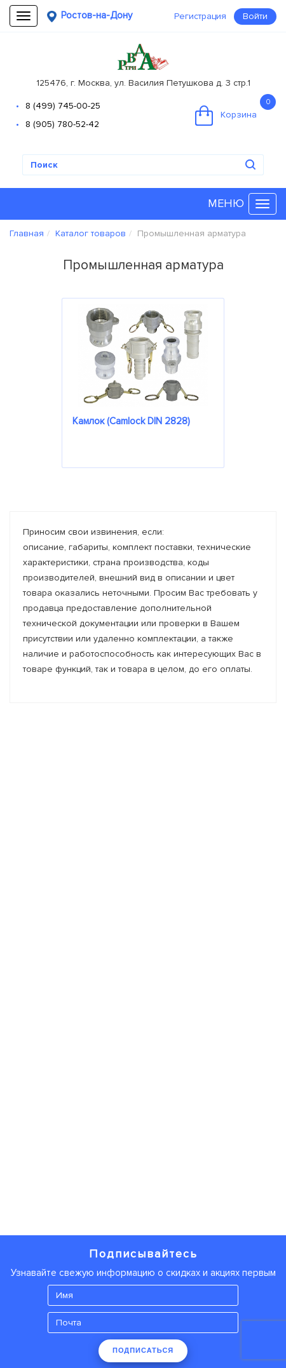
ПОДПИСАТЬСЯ (143, 1350)
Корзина (235, 110)
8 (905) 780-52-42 (62, 124)
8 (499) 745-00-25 (62, 105)
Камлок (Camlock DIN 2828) (131, 421)
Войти (255, 16)
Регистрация (200, 16)
